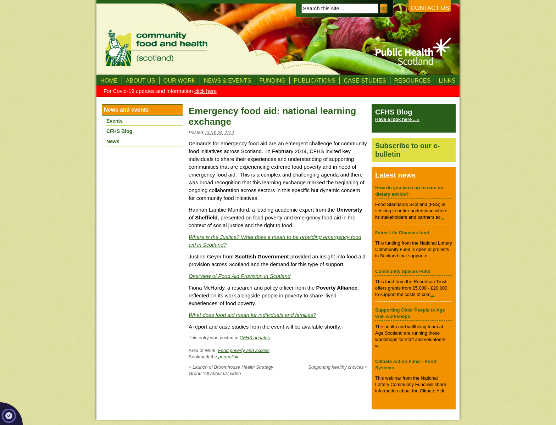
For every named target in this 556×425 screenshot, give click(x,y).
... (442, 217)
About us (140, 80)
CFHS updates (255, 337)
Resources (412, 80)
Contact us (430, 8)
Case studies (365, 80)
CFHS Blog (119, 131)
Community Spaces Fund (402, 271)
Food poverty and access (243, 350)
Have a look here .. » (397, 119)
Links (447, 80)
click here (205, 91)
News (112, 141)
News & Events (227, 80)
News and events (126, 110)
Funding (272, 80)
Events (114, 121)
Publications (314, 80)
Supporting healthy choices (337, 367)
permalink (228, 356)
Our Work (179, 80)
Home (109, 80)
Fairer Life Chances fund (402, 232)
